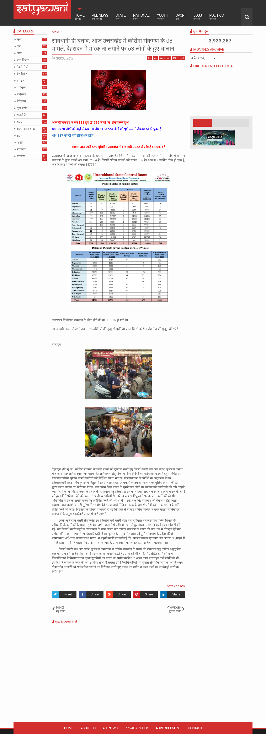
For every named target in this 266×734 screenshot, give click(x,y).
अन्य (19, 39)
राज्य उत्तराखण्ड (176, 593)
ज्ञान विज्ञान (23, 60)
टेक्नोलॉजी (22, 67)
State (121, 16)
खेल (19, 46)
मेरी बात (21, 101)
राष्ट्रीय (20, 136)
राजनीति (21, 115)
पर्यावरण (21, 87)
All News (100, 16)
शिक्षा (20, 142)
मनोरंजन (21, 94)
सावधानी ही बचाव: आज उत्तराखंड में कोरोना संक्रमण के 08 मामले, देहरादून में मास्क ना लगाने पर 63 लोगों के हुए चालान (118, 48)
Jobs (197, 16)
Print (165, 66)
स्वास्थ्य (21, 156)
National (141, 16)
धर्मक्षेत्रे (20, 81)
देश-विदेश (22, 74)
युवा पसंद (22, 108)
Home (79, 16)
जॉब (19, 53)
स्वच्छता (21, 149)
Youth (162, 16)
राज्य (19, 122)
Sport (181, 16)
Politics (216, 16)
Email (178, 66)
